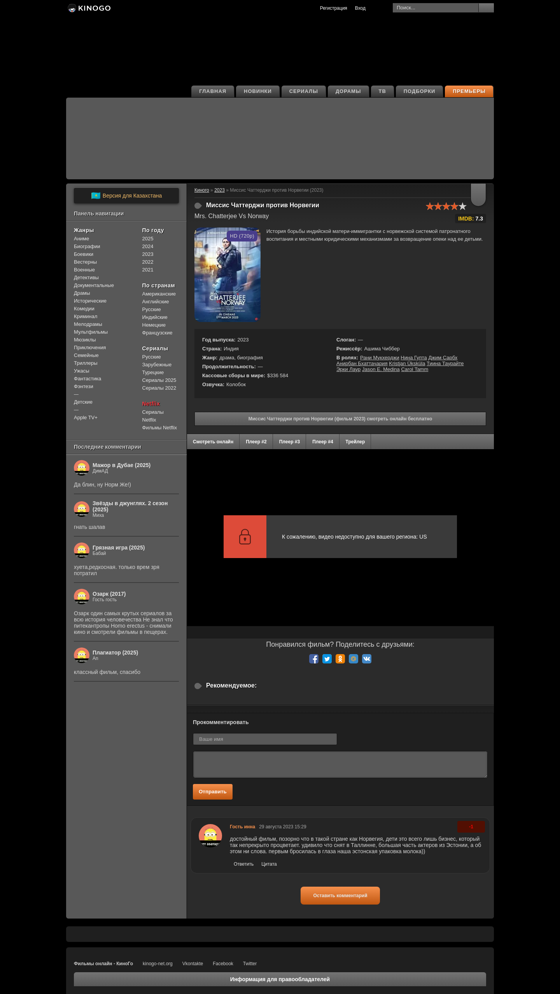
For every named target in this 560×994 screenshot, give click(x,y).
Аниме (81, 239)
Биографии (87, 246)
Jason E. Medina (381, 369)
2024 (148, 246)
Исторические (90, 301)
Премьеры (469, 91)
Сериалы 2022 (159, 388)
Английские (155, 301)
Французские (157, 333)
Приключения (90, 347)
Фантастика (87, 379)
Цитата (268, 864)
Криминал (85, 316)
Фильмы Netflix (159, 427)
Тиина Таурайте (445, 363)
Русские (151, 309)
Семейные (86, 355)
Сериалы (303, 91)
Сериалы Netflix (153, 416)
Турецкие (153, 372)
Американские (159, 294)
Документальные (94, 285)
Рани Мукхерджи (379, 357)
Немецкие (154, 325)
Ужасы (81, 371)
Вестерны (85, 262)
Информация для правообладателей (280, 979)
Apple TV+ (86, 417)
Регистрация (333, 8)
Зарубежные (157, 365)
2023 (148, 254)
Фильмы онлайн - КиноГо (103, 963)
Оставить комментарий (340, 895)
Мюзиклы (85, 340)
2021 (148, 270)
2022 (148, 262)
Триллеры (86, 363)
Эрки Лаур (348, 369)
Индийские (155, 317)
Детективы (86, 277)
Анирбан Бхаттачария (362, 363)
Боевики (83, 254)
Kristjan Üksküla (407, 363)
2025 (148, 239)
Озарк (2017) (109, 594)
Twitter (250, 963)
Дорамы (348, 91)
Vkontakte (192, 963)
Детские (83, 402)
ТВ (382, 91)
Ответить (244, 864)
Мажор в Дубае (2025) (121, 465)
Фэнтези (83, 386)
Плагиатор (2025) (115, 652)
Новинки (258, 91)
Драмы (82, 293)
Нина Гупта (414, 357)
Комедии (84, 309)
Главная (212, 91)
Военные (84, 270)
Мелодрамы (88, 324)
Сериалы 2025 (159, 380)
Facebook (223, 963)
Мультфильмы (91, 332)
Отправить (213, 791)
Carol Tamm (414, 369)
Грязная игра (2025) (119, 547)
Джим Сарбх (442, 357)
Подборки (420, 91)
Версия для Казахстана (126, 195)
